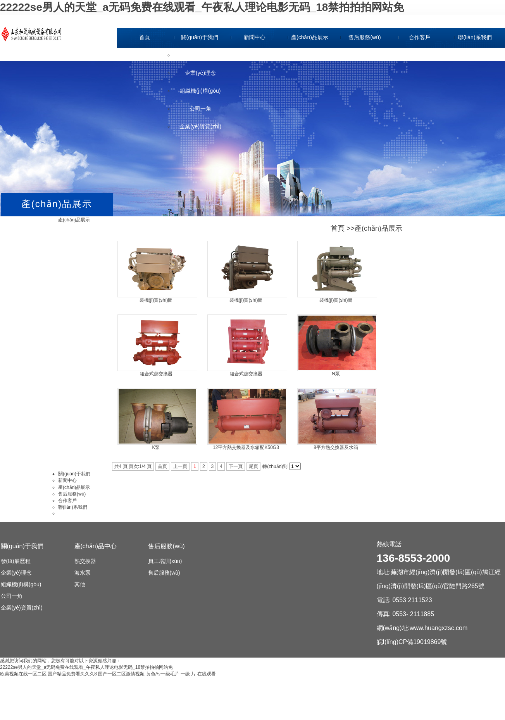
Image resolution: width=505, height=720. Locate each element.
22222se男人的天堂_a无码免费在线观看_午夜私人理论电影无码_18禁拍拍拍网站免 (202, 7)
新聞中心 (254, 37)
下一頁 (236, 466)
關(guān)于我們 (199, 37)
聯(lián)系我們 (474, 37)
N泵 (336, 373)
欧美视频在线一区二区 (23, 674)
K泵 (156, 447)
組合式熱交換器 (156, 373)
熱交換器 (85, 561)
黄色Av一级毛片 (162, 674)
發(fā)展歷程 (200, 55)
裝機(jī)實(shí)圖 (156, 300)
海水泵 (82, 573)
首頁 (144, 37)
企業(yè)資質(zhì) (200, 126)
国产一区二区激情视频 (121, 674)
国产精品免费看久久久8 (72, 674)
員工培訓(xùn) (165, 561)
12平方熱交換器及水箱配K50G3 (246, 447)
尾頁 (253, 466)
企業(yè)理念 (200, 73)
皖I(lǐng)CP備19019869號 (412, 642)
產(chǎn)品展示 (309, 37)
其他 (79, 584)
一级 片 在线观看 (198, 674)
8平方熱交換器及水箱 (336, 447)
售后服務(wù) (364, 37)
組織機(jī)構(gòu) (200, 91)
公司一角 (200, 108)
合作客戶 (420, 37)
